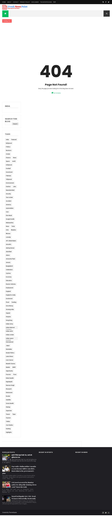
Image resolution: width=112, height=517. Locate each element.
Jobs (14, 186)
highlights (9, 432)
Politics (8, 147)
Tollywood (9, 179)
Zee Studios (9, 425)
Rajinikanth (9, 381)
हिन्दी (54, 2)
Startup (8, 407)
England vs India (10, 295)
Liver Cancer (9, 360)
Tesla (13, 226)
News (14, 157)
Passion (8, 374)
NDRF (14, 367)
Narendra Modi (10, 190)
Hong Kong (9, 320)
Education (9, 280)
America (8, 204)
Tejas (14, 414)
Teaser (8, 414)
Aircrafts (8, 244)
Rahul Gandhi (10, 378)
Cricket (8, 154)
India (7, 139)
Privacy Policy (25, 2)
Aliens (8, 255)
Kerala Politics (10, 353)
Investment (9, 172)
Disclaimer (35, 2)
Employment (9, 287)
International (9, 342)
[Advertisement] (56, 40)
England (8, 291)
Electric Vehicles (11, 284)
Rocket (8, 396)
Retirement (9, 392)
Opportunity (9, 371)
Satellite (8, 400)
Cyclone (8, 273)
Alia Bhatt (9, 251)
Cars (7, 212)
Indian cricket (10, 334)
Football (8, 168)
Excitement (9, 298)
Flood (7, 302)
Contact (15, 2)
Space (8, 161)
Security (8, 194)
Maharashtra (9, 222)
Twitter (8, 421)
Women (8, 233)
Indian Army (9, 324)
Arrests (8, 262)
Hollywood (9, 165)
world (13, 161)
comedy (8, 237)
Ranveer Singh (10, 385)
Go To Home (56, 93)
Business (8, 150)
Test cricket (9, 197)
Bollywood (9, 143)
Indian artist (9, 331)
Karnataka (9, 349)
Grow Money (9, 306)
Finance (8, 157)
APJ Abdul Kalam (11, 241)
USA (7, 230)
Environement (10, 183)
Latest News (9, 356)
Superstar (9, 410)
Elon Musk (9, 215)
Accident (8, 201)
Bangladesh (9, 266)
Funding (14, 302)
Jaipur (8, 345)
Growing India (10, 309)
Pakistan (8, 175)
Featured (13, 139)
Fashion (8, 186)
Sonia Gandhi (10, 403)
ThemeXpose (13, 512)
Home (4, 2)
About (9, 2)
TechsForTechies (46, 2)
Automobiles (9, 208)
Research (9, 389)
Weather (13, 230)
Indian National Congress (10, 328)
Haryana (8, 316)
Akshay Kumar (10, 248)
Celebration (9, 269)
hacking (8, 428)
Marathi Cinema (10, 363)
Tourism (8, 418)
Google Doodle (10, 219)
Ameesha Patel (10, 259)
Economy (8, 277)
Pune (14, 374)
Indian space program (9, 339)
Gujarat (8, 313)
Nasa (7, 226)
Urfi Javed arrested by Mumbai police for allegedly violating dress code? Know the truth (24, 485)
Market (8, 367)
